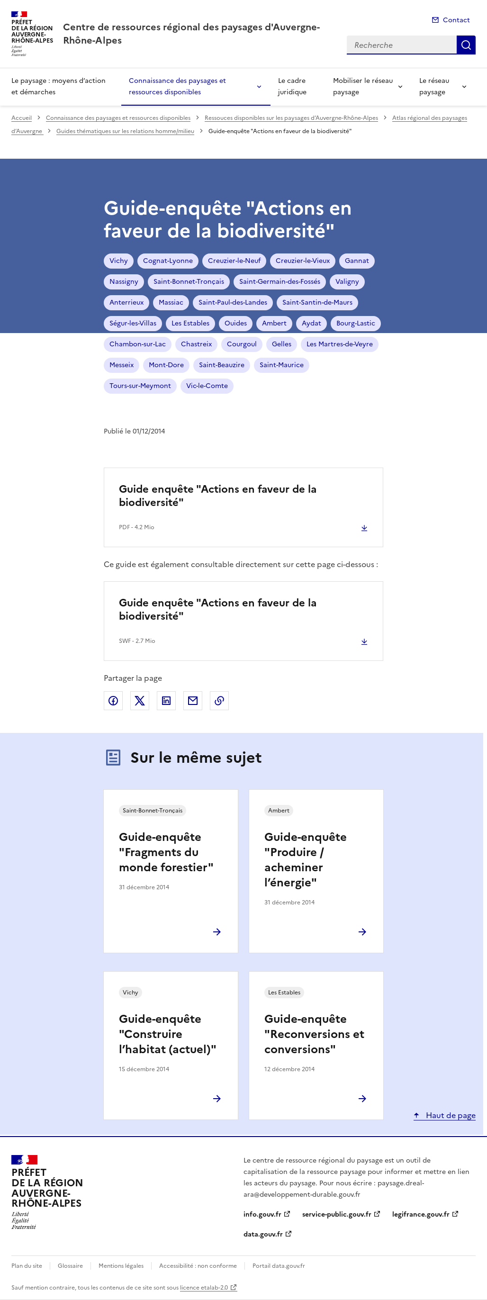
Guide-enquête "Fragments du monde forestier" (166, 852)
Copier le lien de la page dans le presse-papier (219, 700)
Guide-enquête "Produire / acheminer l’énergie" (305, 860)
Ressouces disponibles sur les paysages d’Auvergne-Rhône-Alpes (291, 118)
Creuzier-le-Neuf (234, 261)
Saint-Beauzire (221, 365)
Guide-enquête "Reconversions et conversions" (314, 1034)
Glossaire (70, 1266)
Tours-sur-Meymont (140, 386)
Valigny (347, 282)
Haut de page (450, 1115)
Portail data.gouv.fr (279, 1266)
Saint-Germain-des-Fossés (279, 282)
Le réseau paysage (434, 86)
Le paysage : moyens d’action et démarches (58, 86)
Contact (456, 20)
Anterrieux (126, 302)
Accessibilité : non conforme (198, 1266)
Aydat (311, 323)
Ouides (236, 323)
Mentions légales (121, 1266)
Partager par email (192, 700)
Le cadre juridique (292, 86)
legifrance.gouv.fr (421, 1214)
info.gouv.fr (262, 1214)
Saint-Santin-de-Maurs (317, 302)
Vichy (118, 261)
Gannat (357, 261)
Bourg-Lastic (355, 323)
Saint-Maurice (282, 365)
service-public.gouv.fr (336, 1214)
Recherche (466, 45)
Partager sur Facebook (113, 700)
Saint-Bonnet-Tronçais (188, 282)
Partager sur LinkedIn (166, 700)
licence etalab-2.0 (204, 1287)
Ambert (274, 323)
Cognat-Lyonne (168, 261)
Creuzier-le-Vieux (303, 261)
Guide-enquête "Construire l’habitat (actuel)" (167, 1034)
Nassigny (123, 282)
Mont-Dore (166, 365)
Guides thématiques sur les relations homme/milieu (125, 131)
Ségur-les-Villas (132, 323)
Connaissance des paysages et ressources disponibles (177, 86)
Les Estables (190, 323)
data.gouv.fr (263, 1234)
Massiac (171, 302)
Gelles (281, 344)
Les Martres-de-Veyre (340, 344)
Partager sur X (139, 700)
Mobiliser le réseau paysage (363, 86)
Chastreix (196, 344)
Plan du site (26, 1266)
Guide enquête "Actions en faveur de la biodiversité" (217, 495)
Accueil (21, 118)
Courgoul (242, 344)
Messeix (121, 365)
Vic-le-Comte (207, 386)
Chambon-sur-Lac (137, 344)
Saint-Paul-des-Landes (232, 302)
